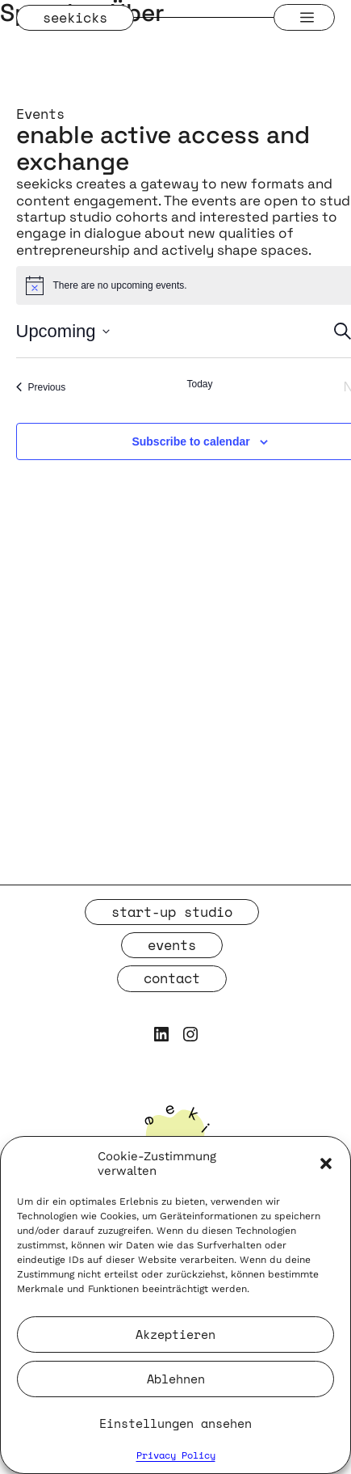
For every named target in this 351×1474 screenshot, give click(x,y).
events (172, 945)
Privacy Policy (175, 1455)
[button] (326, 1163)
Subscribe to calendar (190, 441)
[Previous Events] (41, 387)
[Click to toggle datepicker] (63, 331)
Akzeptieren (175, 1334)
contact (172, 978)
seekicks (75, 17)
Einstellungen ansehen (175, 1423)
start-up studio (171, 912)
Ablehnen (176, 1378)
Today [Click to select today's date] (199, 384)
